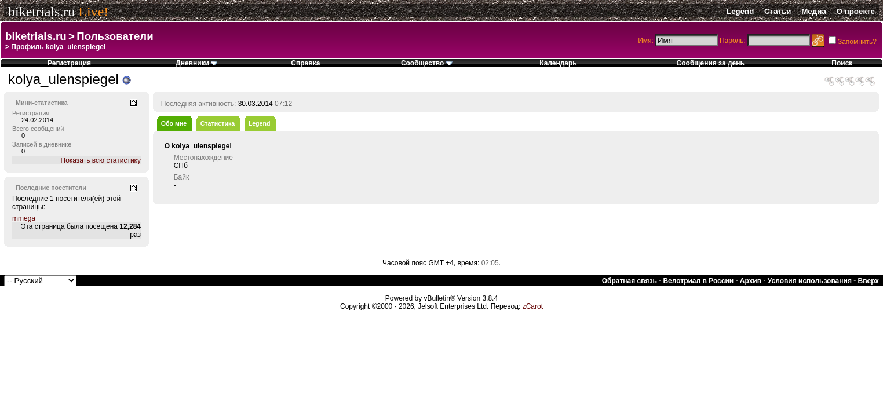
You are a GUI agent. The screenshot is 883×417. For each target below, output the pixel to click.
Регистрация (69, 63)
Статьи (777, 11)
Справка (305, 63)
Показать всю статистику (101, 160)
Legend (740, 11)
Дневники (196, 63)
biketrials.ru (41, 11)
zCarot (533, 306)
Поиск (841, 63)
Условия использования (810, 281)
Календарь (558, 63)
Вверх (868, 281)
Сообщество (427, 63)
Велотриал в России (698, 281)
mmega (23, 218)
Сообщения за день (711, 63)
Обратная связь (629, 281)
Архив (750, 281)
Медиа (813, 11)
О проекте (856, 11)
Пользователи (114, 36)
